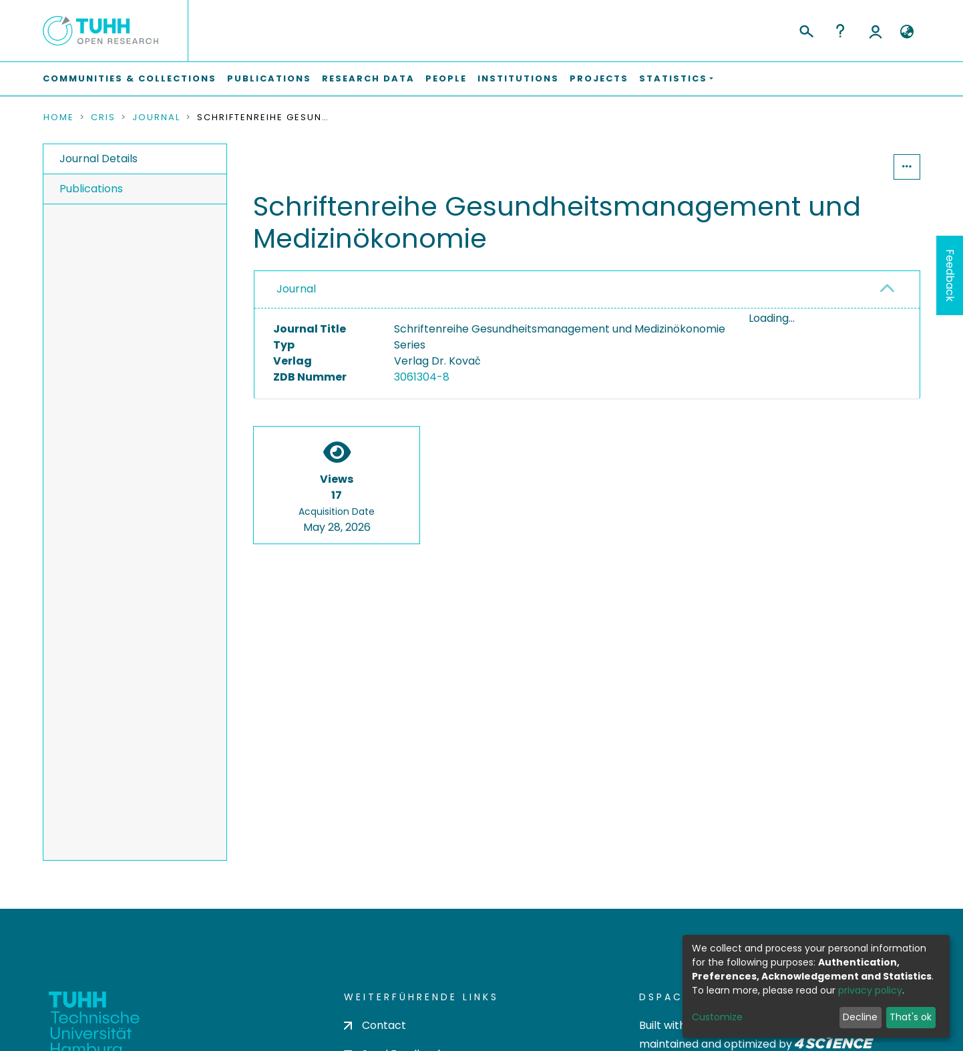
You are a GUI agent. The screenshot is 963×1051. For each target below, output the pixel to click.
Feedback (950, 275)
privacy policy (870, 990)
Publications (269, 78)
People (446, 78)
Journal (156, 118)
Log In (875, 30)
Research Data (368, 78)
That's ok (911, 1017)
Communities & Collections (129, 78)
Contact (375, 1025)
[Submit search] (805, 29)
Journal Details (98, 158)
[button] (906, 32)
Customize (717, 1017)
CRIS (103, 118)
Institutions (518, 78)
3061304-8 (421, 377)
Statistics (853, 166)
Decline (860, 1017)
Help (840, 30)
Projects (599, 78)
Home (58, 118)
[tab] (587, 289)
